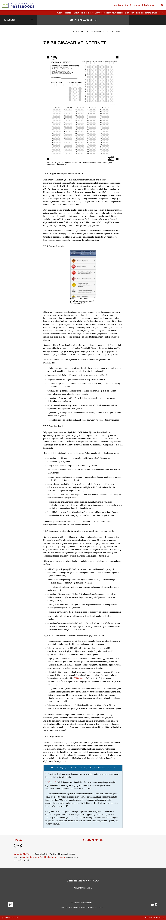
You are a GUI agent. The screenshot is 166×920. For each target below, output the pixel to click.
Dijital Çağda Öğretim (24, 854)
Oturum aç (135, 5)
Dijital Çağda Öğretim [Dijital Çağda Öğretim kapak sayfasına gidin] (83, 20)
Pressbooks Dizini (87, 907)
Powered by (81, 903)
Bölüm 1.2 (51, 782)
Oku (126, 5)
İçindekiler (18, 20)
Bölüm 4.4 (78, 678)
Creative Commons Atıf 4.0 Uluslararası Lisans (43, 857)
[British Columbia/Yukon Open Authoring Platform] (18, 5)
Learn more (100, 13)
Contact (99, 907)
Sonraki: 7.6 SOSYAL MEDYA (153, 918)
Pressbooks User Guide (69, 907)
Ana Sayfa (118, 5)
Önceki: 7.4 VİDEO (10, 918)
